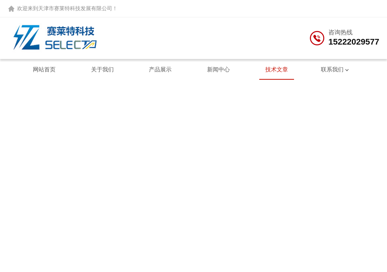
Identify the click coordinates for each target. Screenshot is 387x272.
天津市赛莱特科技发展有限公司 (75, 8)
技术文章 (276, 69)
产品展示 (160, 69)
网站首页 (44, 69)
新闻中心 (218, 69)
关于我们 (102, 69)
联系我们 (332, 69)
